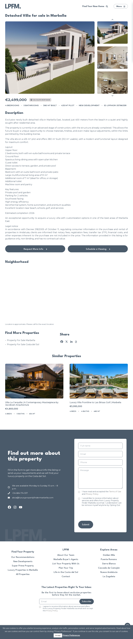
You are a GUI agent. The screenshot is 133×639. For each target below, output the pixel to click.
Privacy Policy (92, 494)
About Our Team (65, 555)
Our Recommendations (22, 557)
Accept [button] (58, 635)
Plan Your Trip (66, 568)
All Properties (23, 574)
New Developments (22, 561)
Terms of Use (115, 491)
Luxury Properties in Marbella (23, 570)
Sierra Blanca (109, 564)
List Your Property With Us (65, 564)
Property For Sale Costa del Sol (23, 344)
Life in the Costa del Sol (66, 572)
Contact (66, 576)
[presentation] (98, 514)
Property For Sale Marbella (21, 340)
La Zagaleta (109, 576)
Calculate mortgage (40, 100)
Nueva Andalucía (108, 572)
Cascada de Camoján (109, 568)
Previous (112, 19)
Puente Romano (109, 559)
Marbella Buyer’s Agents (66, 559)
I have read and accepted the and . (101, 492)
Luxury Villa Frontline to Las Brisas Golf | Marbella (95, 402)
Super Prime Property (23, 566)
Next (112, 96)
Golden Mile (109, 555)
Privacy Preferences (71, 635)
